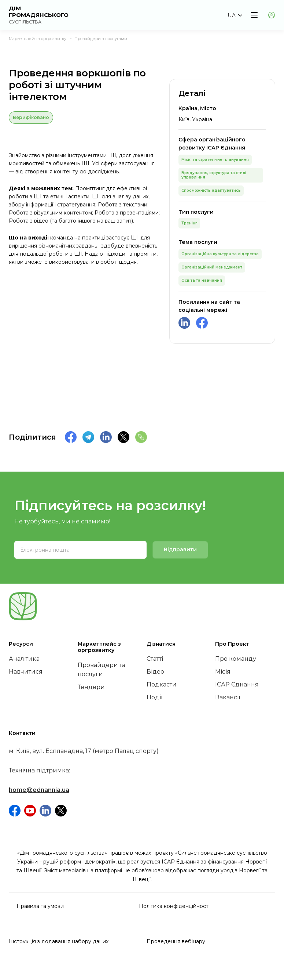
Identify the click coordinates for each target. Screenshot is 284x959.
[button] (235, 15)
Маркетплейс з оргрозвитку (37, 38)
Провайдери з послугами (100, 38)
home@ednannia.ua (39, 789)
